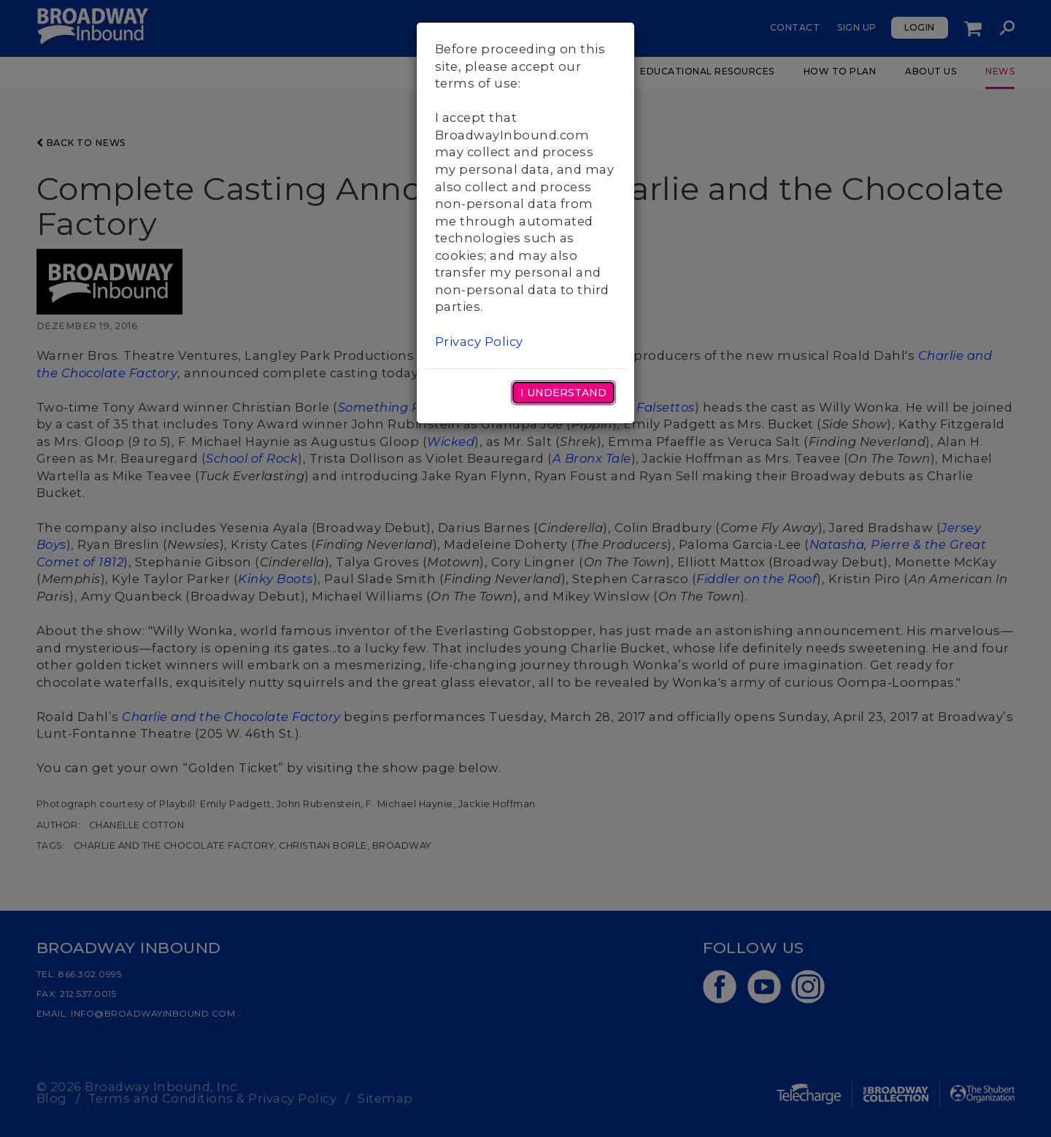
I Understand (563, 392)
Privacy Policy (479, 341)
